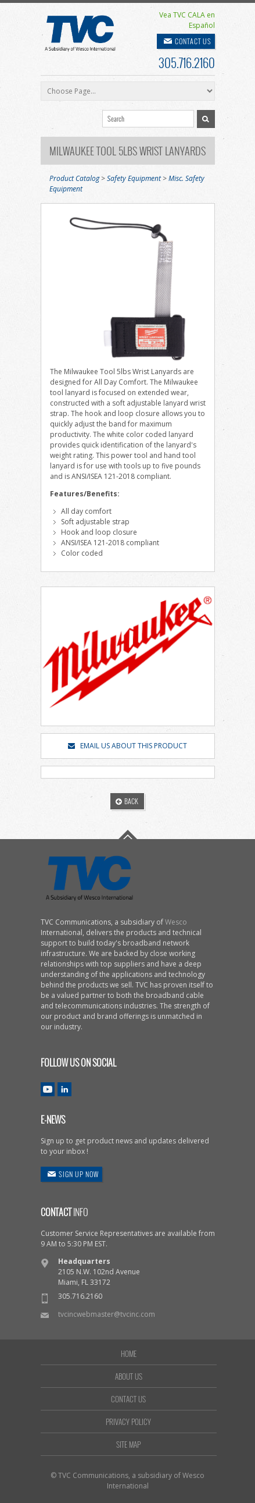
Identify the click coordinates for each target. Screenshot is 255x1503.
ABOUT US (128, 1376)
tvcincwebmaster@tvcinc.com (106, 1314)
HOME (129, 1353)
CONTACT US (193, 41)
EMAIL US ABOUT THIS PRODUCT (127, 746)
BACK (127, 801)
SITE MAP (128, 1444)
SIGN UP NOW (79, 1174)
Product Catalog (74, 178)
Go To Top (127, 834)
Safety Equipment (134, 178)
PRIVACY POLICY (128, 1421)
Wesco (176, 922)
